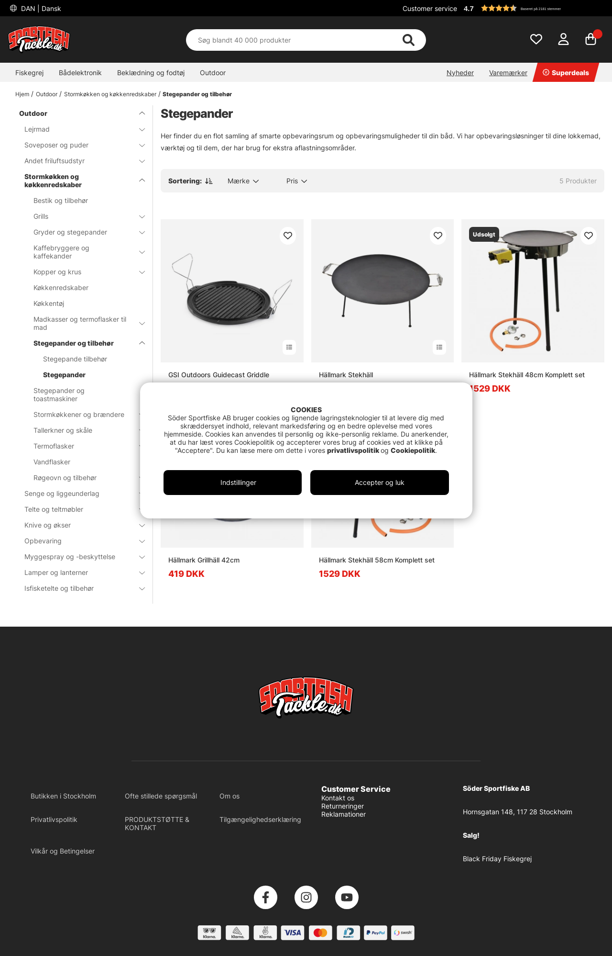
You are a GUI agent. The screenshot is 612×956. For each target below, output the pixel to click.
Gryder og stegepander (83, 232)
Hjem (22, 94)
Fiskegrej (29, 72)
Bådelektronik (80, 72)
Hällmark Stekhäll (346, 375)
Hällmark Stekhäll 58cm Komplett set (377, 560)
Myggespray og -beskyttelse (78, 556)
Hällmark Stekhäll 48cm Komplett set (527, 375)
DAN (40, 8)
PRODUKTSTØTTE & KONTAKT (157, 823)
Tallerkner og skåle (83, 430)
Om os (229, 796)
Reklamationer (343, 814)
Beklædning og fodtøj (151, 72)
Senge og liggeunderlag (78, 493)
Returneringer (342, 806)
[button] (532, 8)
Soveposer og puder (78, 145)
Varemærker (508, 72)
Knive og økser (78, 525)
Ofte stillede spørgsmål (161, 796)
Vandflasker (51, 462)
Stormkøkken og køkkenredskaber (110, 94)
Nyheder (460, 72)
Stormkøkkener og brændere (83, 414)
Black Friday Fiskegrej (497, 859)
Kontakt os (337, 798)
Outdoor (213, 72)
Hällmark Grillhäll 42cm (204, 560)
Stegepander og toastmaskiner (59, 394)
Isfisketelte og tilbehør (78, 588)
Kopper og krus (83, 272)
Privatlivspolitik (54, 819)
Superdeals (566, 72)
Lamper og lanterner (78, 572)
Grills (83, 216)
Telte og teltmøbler (78, 509)
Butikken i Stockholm (63, 796)
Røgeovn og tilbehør (83, 477)
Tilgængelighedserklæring (260, 819)
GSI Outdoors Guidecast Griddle (218, 375)
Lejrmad (78, 129)
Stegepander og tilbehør (197, 94)
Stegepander (64, 375)
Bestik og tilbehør (60, 200)
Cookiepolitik (413, 450)
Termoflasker (83, 446)
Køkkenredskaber (60, 287)
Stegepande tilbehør (75, 359)
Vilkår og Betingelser (63, 851)
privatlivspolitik (354, 450)
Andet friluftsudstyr (78, 161)
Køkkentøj (48, 303)
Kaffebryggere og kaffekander (83, 252)
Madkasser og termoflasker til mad (83, 323)
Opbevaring (78, 541)
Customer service (430, 8)
